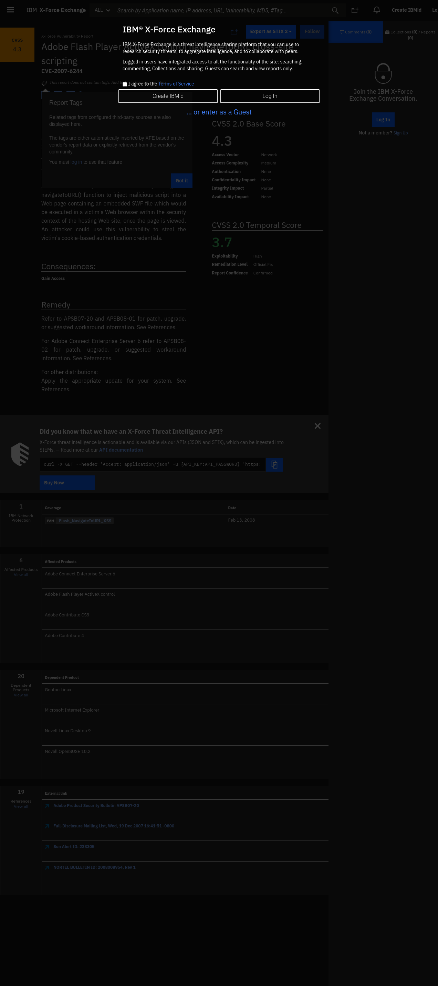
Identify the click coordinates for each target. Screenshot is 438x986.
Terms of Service (176, 84)
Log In (269, 96)
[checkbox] (125, 84)
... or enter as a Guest (219, 112)
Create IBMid (168, 96)
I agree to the (161, 84)
